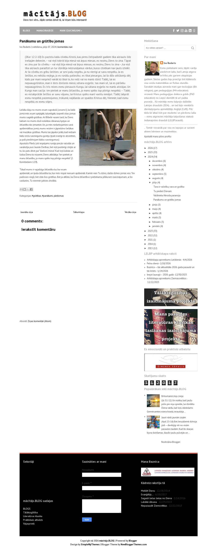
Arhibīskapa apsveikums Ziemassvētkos (166, 278)
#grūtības (36, 195)
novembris (157, 165)
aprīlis (155, 213)
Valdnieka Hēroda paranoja (166, 195)
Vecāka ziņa (130, 212)
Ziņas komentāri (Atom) (39, 321)
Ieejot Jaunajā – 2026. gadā (160, 274)
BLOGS (26, 508)
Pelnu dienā (152, 263)
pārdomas (59, 195)
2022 (150, 235)
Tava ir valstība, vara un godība (168, 186)
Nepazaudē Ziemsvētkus (154, 505)
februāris (156, 221)
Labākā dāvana (149, 502)
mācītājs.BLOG (106, 540)
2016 (150, 243)
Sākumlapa (78, 212)
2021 (150, 239)
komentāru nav (65, 46)
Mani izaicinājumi (71, 30)
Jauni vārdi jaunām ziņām (173, 417)
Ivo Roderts (170, 63)
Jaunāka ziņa (26, 212)
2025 (150, 152)
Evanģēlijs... (147, 494)
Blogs (26, 30)
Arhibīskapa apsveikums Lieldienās (164, 259)
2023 (150, 230)
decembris (157, 161)
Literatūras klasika (32, 516)
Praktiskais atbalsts (33, 519)
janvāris (156, 226)
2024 (150, 156)
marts (155, 217)
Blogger (176, 441)
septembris (158, 173)
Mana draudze (44, 30)
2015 (150, 248)
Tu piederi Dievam (162, 191)
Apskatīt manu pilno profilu (157, 136)
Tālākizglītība (30, 512)
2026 (150, 148)
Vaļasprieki (29, 523)
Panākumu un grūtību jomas (42, 41)
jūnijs (155, 204)
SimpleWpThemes (90, 544)
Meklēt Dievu (148, 490)
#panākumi (47, 195)
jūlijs (154, 182)
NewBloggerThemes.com (134, 544)
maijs (155, 208)
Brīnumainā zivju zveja (172, 396)
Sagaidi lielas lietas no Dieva (156, 498)
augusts (156, 178)
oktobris (156, 169)
